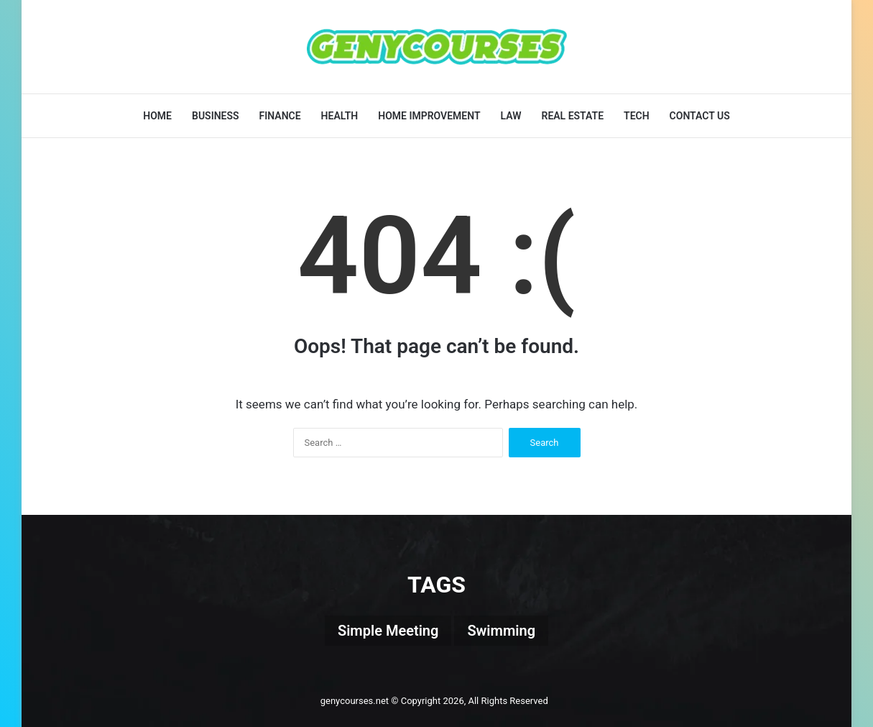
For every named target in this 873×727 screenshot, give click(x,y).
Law (511, 116)
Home (157, 116)
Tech (637, 116)
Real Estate (572, 116)
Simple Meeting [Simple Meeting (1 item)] (388, 630)
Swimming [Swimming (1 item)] (501, 630)
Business (215, 116)
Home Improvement (429, 116)
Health (340, 116)
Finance (280, 116)
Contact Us (700, 116)
